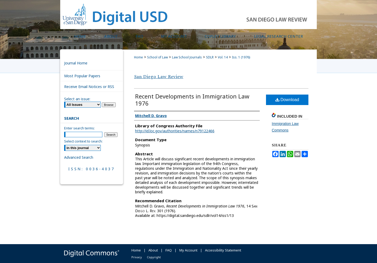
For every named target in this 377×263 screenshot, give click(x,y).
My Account (188, 250)
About (153, 250)
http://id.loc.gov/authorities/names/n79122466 (174, 130)
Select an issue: (77, 98)
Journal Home (75, 63)
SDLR (210, 57)
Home (138, 57)
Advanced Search (78, 157)
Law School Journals (187, 57)
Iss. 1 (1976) (241, 57)
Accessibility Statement (223, 250)
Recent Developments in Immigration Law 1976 (192, 99)
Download (287, 99)
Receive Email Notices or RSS (89, 86)
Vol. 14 (223, 57)
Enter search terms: (79, 128)
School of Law (157, 57)
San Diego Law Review (158, 76)
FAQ (168, 250)
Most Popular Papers (82, 75)
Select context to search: (83, 141)
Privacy (136, 257)
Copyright (154, 257)
